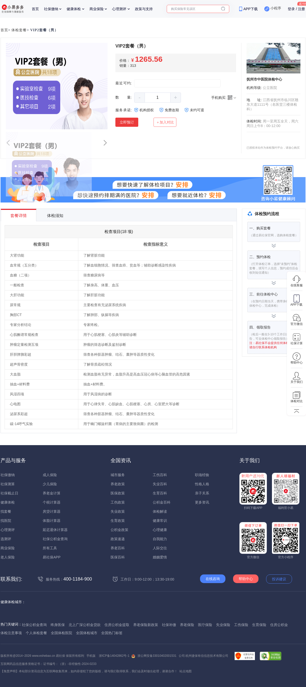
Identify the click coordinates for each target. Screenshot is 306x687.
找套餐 (6, 511)
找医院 (6, 521)
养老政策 (118, 484)
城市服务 (118, 475)
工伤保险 (241, 625)
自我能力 (160, 539)
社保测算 (8, 484)
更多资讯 (202, 502)
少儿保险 (50, 484)
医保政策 (118, 493)
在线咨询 (213, 579)
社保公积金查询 (55, 539)
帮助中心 (246, 579)
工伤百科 (160, 475)
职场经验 (202, 475)
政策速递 (118, 539)
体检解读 (160, 511)
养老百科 (118, 548)
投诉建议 (279, 579)
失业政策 (118, 511)
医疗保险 (205, 625)
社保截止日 (9, 493)
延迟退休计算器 (55, 530)
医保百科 (118, 557)
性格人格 (202, 484)
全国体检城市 (86, 633)
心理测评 (119, 9)
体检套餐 (19, 30)
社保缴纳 (51, 9)
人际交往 (160, 548)
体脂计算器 (51, 521)
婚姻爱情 (160, 557)
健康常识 (160, 521)
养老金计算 (51, 493)
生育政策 (118, 521)
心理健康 (160, 530)
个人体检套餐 (36, 633)
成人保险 (50, 475)
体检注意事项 (11, 633)
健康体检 (74, 9)
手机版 (91, 656)
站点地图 (185, 671)
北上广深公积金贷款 (85, 625)
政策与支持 (144, 9)
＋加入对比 (165, 122)
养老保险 (187, 625)
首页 (35, 9)
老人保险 (8, 557)
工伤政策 (118, 502)
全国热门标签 (112, 633)
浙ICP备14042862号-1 (114, 656)
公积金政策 (119, 530)
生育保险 (259, 625)
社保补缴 (169, 625)
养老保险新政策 (145, 625)
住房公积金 (279, 625)
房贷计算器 (51, 511)
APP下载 (250, 9)
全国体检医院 (61, 633)
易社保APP (51, 557)
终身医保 (58, 625)
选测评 (6, 539)
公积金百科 (162, 502)
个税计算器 (51, 502)
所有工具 (50, 548)
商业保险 (96, 9)
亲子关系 (202, 493)
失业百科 (160, 484)
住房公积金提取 (116, 625)
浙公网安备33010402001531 (156, 656)
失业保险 (223, 625)
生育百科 (160, 493)
